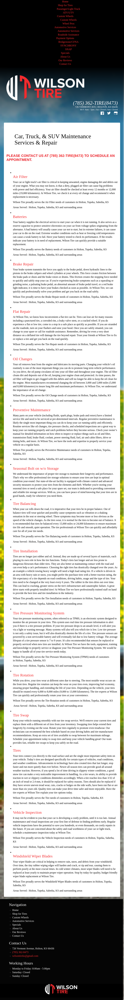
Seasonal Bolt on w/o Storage (36, 468)
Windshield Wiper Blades (33, 856)
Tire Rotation (23, 675)
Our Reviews (65, 60)
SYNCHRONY (68, 45)
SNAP (68, 49)
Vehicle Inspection (27, 812)
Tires (17, 750)
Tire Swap (21, 715)
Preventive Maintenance (32, 410)
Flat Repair (21, 311)
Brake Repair (23, 264)
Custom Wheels (65, 16)
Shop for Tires (65, 5)
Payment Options (65, 38)
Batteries (20, 217)
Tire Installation (25, 551)
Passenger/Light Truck (68, 9)
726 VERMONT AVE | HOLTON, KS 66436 (96, 107)
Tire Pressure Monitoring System (38, 613)
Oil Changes (22, 359)
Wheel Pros (68, 23)
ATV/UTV (68, 12)
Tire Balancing (24, 504)
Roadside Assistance (68, 34)
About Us (65, 56)
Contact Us (65, 64)
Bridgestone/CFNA (68, 42)
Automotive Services (65, 27)
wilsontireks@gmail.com (25, 956)
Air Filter (20, 177)
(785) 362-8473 (20, 952)
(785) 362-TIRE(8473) (95, 103)
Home (65, 1)
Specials (65, 53)
